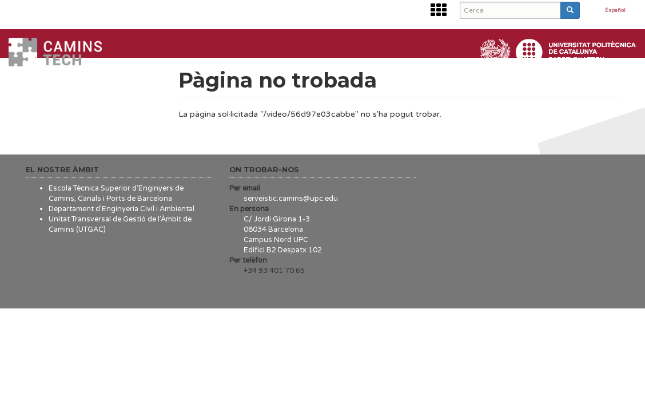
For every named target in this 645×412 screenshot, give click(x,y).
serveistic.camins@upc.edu (291, 198)
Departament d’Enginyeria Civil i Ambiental (121, 208)
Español (615, 10)
